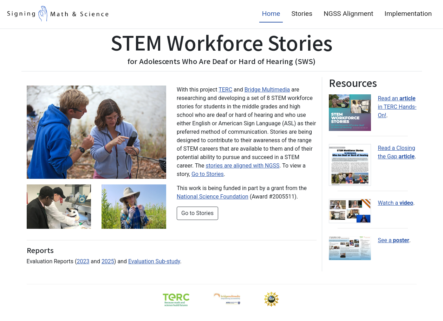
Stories (301, 14)
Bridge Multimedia (267, 89)
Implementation (408, 14)
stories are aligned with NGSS (242, 165)
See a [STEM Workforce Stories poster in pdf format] (393, 209)
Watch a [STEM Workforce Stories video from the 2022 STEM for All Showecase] (395, 180)
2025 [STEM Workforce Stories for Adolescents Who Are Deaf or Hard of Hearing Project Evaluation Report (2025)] (108, 261)
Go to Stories (207, 174)
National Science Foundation (212, 196)
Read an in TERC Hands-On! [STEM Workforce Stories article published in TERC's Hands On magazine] (397, 107)
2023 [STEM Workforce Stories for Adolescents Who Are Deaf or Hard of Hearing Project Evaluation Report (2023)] (83, 261)
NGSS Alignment (348, 14)
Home (271, 14)
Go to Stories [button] (197, 213)
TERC (225, 89)
